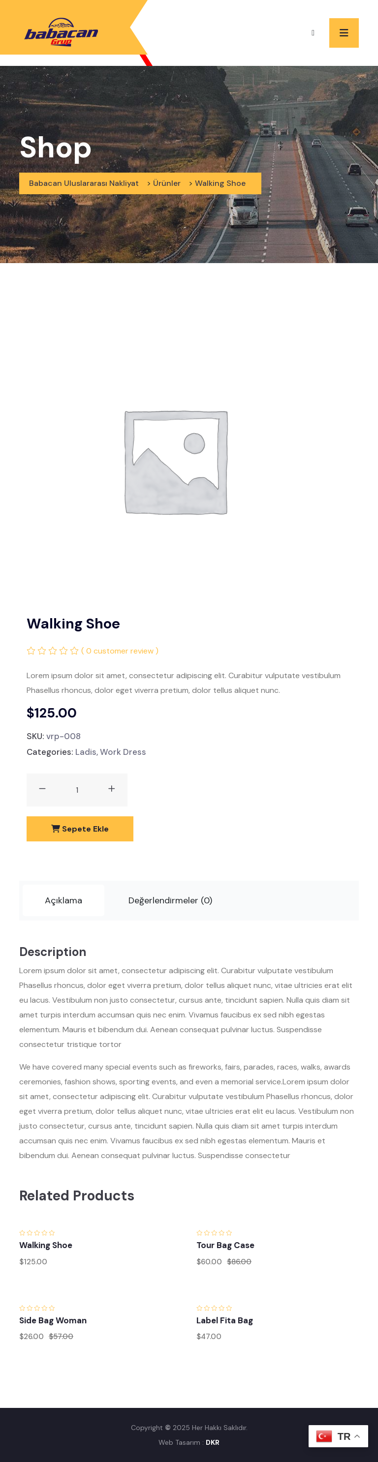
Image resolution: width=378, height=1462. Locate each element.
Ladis (85, 751)
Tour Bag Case (225, 1245)
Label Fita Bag (224, 1320)
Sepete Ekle (80, 829)
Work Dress (123, 751)
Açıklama (63, 900)
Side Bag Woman (53, 1320)
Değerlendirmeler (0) (170, 900)
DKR (213, 1442)
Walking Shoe (45, 1245)
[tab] (63, 900)
